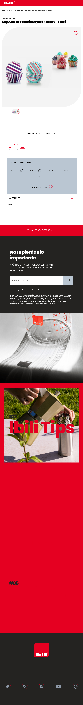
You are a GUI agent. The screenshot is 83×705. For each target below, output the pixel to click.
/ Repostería (9, 10)
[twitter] (54, 133)
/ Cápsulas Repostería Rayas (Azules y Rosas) (39, 10)
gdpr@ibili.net (21, 301)
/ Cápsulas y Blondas (19, 10)
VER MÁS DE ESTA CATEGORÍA (41, 230)
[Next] (76, 113)
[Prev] (6, 113)
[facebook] (48, 133)
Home (3, 10)
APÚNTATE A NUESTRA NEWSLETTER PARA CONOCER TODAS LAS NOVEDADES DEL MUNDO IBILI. (32, 267)
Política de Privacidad (32, 290)
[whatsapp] (39, 133)
